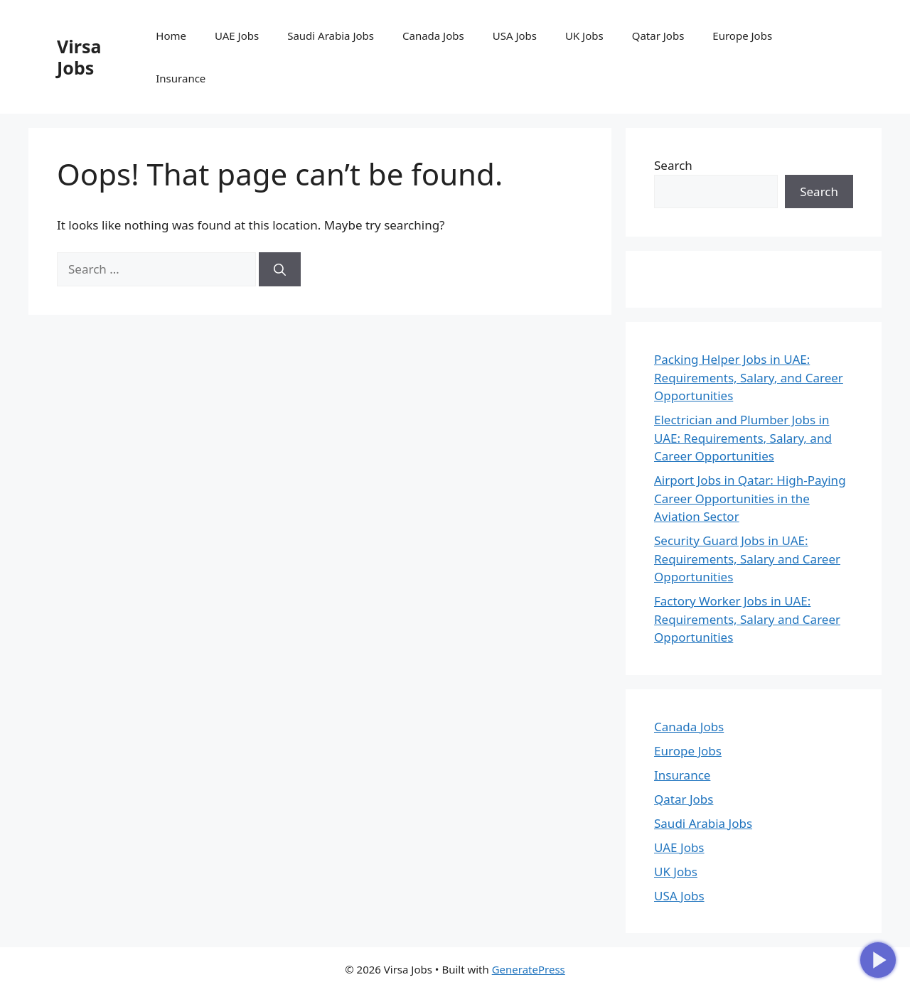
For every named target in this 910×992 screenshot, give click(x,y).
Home (171, 35)
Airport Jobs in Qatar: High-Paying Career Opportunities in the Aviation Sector (750, 498)
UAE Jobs (237, 35)
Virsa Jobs (79, 57)
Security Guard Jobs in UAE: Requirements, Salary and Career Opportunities (747, 558)
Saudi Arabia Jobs (330, 35)
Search (673, 165)
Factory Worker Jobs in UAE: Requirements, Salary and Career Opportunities (747, 619)
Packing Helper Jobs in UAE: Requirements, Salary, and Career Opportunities (748, 377)
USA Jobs (515, 35)
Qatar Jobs (658, 35)
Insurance (180, 78)
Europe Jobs (742, 35)
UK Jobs (584, 35)
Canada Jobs (433, 35)
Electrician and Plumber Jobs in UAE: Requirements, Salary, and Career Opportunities (743, 437)
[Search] (280, 269)
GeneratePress (528, 969)
